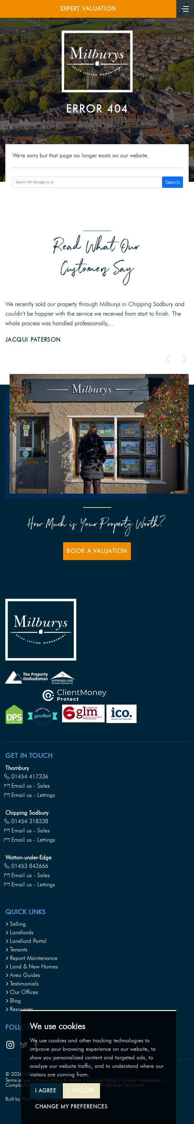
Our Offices (21, 992)
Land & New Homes (31, 966)
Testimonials (22, 983)
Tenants (16, 949)
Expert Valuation (88, 8)
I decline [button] (81, 1090)
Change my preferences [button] (71, 1106)
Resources (19, 1009)
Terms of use (18, 1080)
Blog (13, 1000)
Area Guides (22, 975)
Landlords (19, 932)
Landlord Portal (25, 941)
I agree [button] (45, 1090)
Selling (15, 924)
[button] (167, 359)
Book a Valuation (97, 551)
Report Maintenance (31, 958)
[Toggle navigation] (185, 8)
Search (172, 182)
